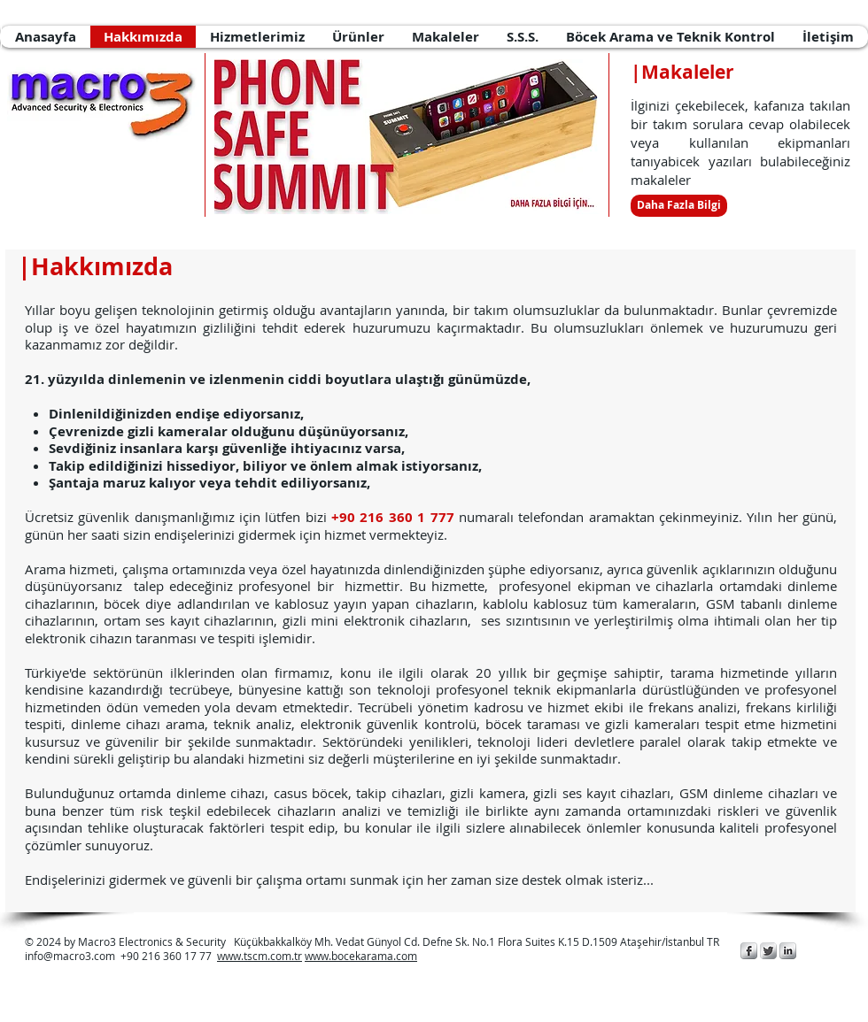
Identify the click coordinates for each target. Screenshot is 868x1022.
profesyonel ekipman (564, 586)
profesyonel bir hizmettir (318, 586)
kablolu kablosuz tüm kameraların (590, 603)
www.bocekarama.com (361, 956)
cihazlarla (684, 586)
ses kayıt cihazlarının (209, 620)
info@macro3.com (70, 956)
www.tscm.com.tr (259, 956)
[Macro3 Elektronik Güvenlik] (748, 950)
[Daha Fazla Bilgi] (679, 206)
